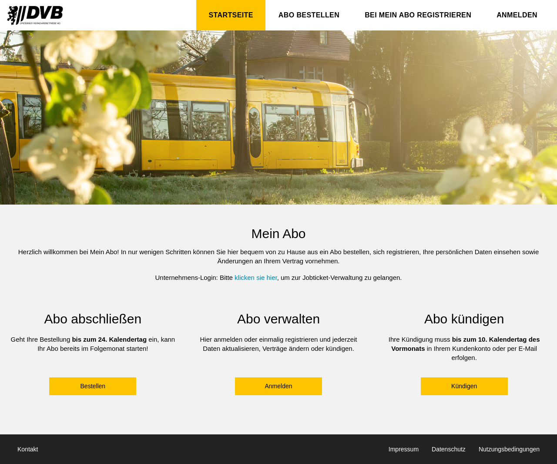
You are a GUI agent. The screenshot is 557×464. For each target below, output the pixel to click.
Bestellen (93, 386)
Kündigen (464, 386)
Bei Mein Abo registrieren (418, 15)
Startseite (230, 15)
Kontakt (27, 449)
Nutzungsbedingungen (509, 449)
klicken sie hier (256, 277)
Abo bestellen (308, 15)
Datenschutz (449, 449)
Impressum (404, 449)
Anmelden (517, 15)
